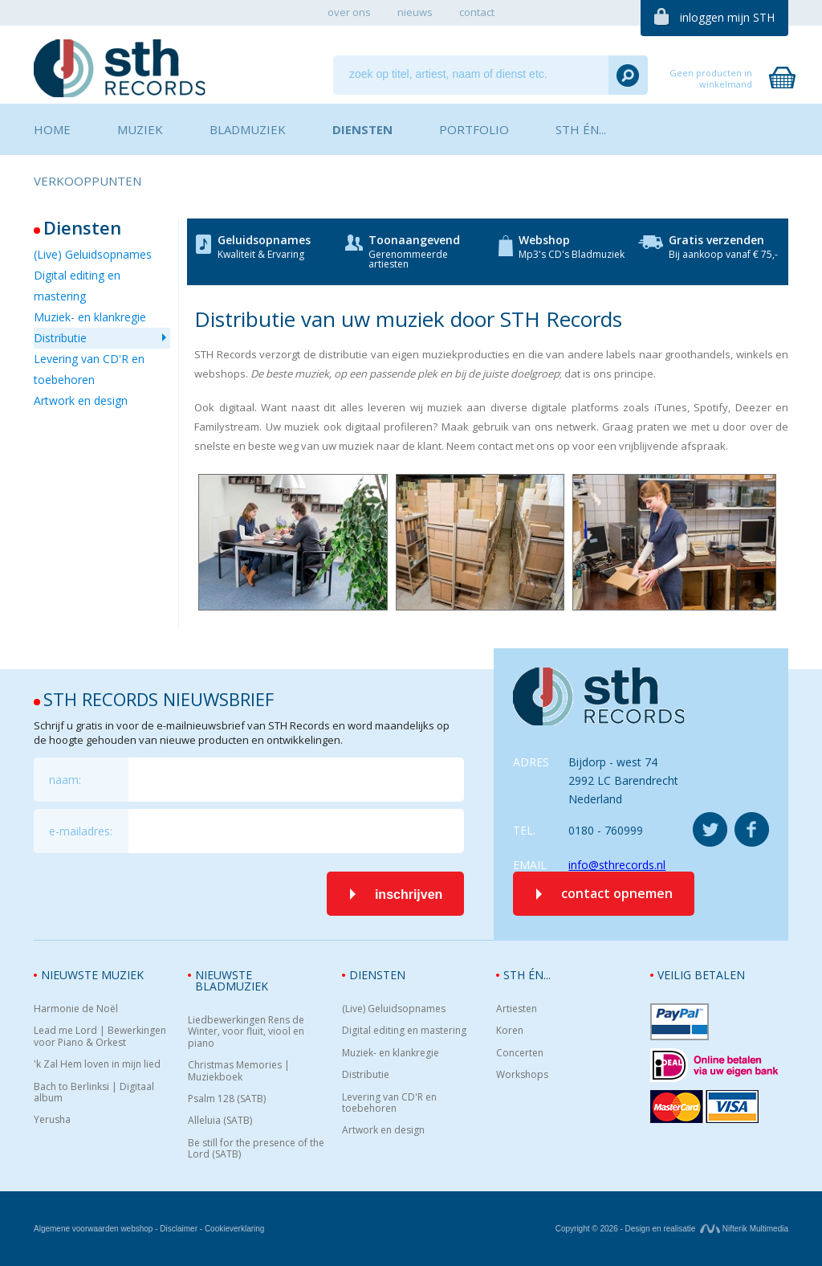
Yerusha (52, 1119)
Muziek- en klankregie (90, 317)
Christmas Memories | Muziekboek (239, 1071)
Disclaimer (178, 1228)
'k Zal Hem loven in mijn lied (97, 1064)
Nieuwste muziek (92, 974)
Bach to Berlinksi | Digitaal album (94, 1093)
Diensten (377, 974)
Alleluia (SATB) (220, 1120)
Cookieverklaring (234, 1228)
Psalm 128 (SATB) (227, 1099)
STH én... (527, 974)
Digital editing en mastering (77, 285)
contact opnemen (617, 893)
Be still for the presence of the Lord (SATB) (256, 1149)
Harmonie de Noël (76, 1009)
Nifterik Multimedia (744, 1228)
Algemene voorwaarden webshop (93, 1228)
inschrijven (408, 894)
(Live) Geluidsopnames (93, 254)
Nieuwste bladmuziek (231, 980)
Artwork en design (81, 400)
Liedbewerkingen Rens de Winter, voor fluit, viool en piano (246, 1032)
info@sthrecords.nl (616, 864)
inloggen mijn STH (727, 17)
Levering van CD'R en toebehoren (89, 369)
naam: (65, 779)
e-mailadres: (80, 831)
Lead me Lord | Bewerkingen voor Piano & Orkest (100, 1036)
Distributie (60, 337)
